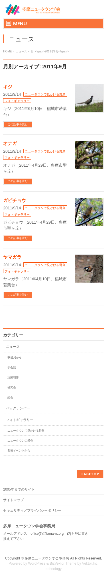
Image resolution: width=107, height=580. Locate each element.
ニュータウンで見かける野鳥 (45, 94)
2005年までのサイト (19, 489)
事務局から (14, 357)
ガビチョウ (14, 200)
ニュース (13, 347)
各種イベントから (18, 450)
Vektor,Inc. (90, 563)
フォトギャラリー (17, 101)
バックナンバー (18, 408)
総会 (10, 397)
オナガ (10, 143)
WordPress (36, 563)
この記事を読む (18, 124)
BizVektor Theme (63, 563)
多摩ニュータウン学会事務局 (47, 558)
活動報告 (13, 377)
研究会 (11, 387)
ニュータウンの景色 (20, 440)
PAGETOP (90, 474)
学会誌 (11, 367)
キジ (7, 86)
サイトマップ (13, 500)
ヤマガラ (12, 257)
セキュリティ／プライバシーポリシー (32, 510)
